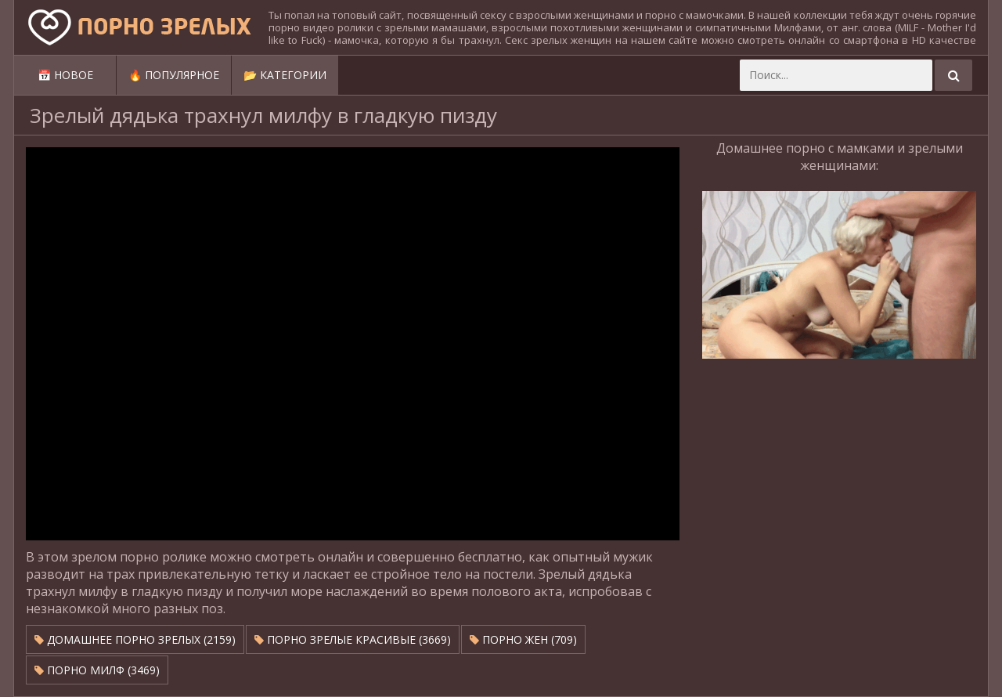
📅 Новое (65, 74)
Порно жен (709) (523, 639)
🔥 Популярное (173, 74)
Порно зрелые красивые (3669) (352, 639)
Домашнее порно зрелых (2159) (135, 639)
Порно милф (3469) (97, 670)
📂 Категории (284, 74)
